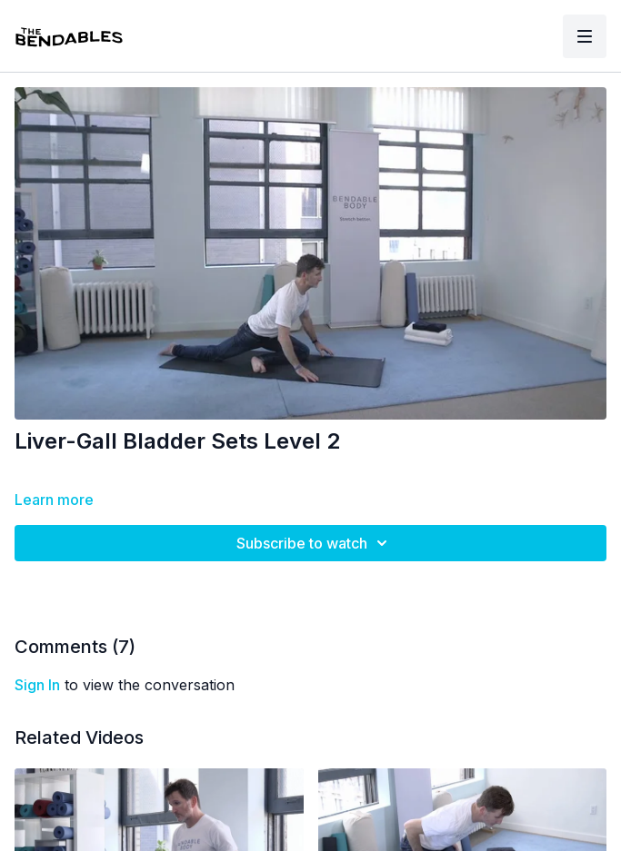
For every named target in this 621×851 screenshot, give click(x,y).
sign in (37, 685)
